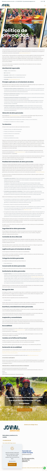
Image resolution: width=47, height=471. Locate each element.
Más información (12, 461)
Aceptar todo (12, 464)
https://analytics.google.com (37, 276)
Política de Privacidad (40, 172)
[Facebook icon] (42, 1)
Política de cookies (40, 467)
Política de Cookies (27, 209)
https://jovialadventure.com (24, 53)
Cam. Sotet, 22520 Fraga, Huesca (9, 443)
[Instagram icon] (44, 1)
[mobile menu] (45, 6)
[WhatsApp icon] (41, 1)
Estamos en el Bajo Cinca (31, 424)
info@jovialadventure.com (20, 152)
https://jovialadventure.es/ (33, 355)
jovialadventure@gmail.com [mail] (29, 1)
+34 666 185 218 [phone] (19, 1)
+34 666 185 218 (7, 440)
